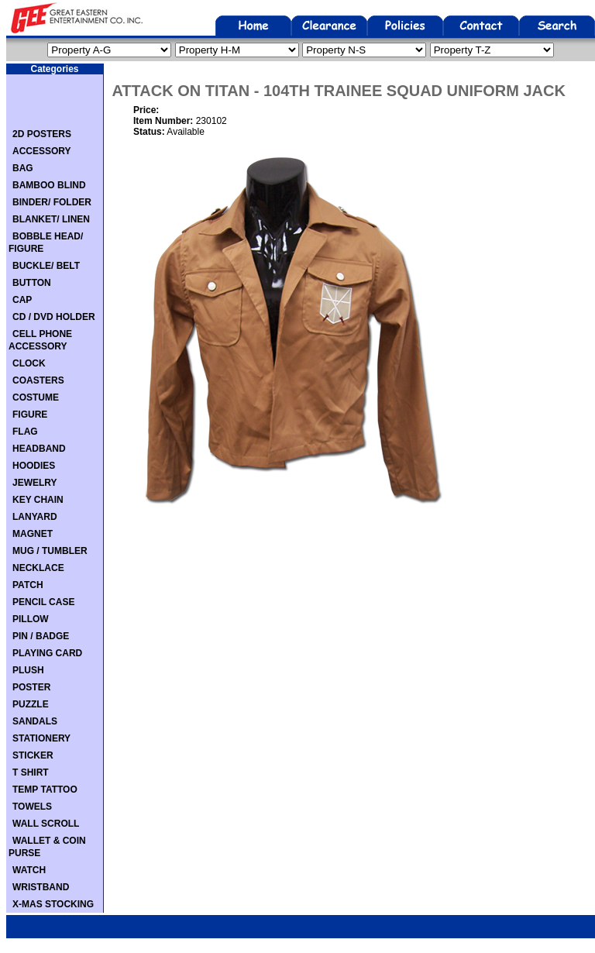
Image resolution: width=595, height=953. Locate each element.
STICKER (32, 755)
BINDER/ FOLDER (51, 202)
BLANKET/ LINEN (51, 219)
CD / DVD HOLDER (53, 316)
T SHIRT (30, 772)
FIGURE (29, 414)
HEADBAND (39, 448)
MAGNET (32, 533)
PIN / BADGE (40, 636)
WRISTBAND (40, 887)
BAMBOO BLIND (49, 185)
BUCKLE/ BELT (46, 265)
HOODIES (33, 465)
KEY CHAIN (38, 499)
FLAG (25, 431)
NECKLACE (38, 568)
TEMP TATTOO (44, 789)
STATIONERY (41, 738)
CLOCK (29, 363)
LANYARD (34, 516)
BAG (22, 168)
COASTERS (38, 380)
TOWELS (32, 806)
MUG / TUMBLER (50, 550)
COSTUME (35, 397)
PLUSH (28, 670)
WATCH (29, 870)
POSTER (31, 687)
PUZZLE (30, 704)
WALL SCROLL (45, 823)
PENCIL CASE (43, 602)
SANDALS (34, 721)
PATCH (27, 585)
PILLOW (30, 619)
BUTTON (31, 282)
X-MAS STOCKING (53, 904)
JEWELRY (34, 482)
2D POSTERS (41, 134)
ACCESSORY (41, 151)
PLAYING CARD (47, 653)
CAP (22, 299)
